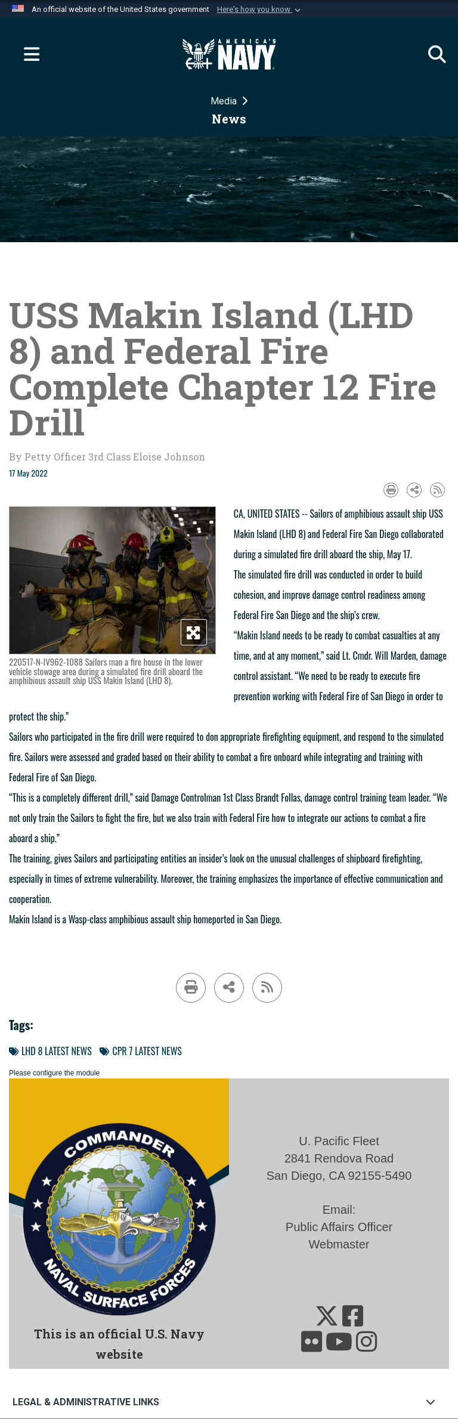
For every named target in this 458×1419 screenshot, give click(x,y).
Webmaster (339, 1244)
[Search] (431, 54)
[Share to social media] (414, 490)
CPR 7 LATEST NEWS (140, 1051)
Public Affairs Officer (339, 1226)
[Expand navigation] (27, 54)
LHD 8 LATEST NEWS (50, 1051)
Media (225, 101)
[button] (260, 10)
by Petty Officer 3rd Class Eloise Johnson (107, 456)
